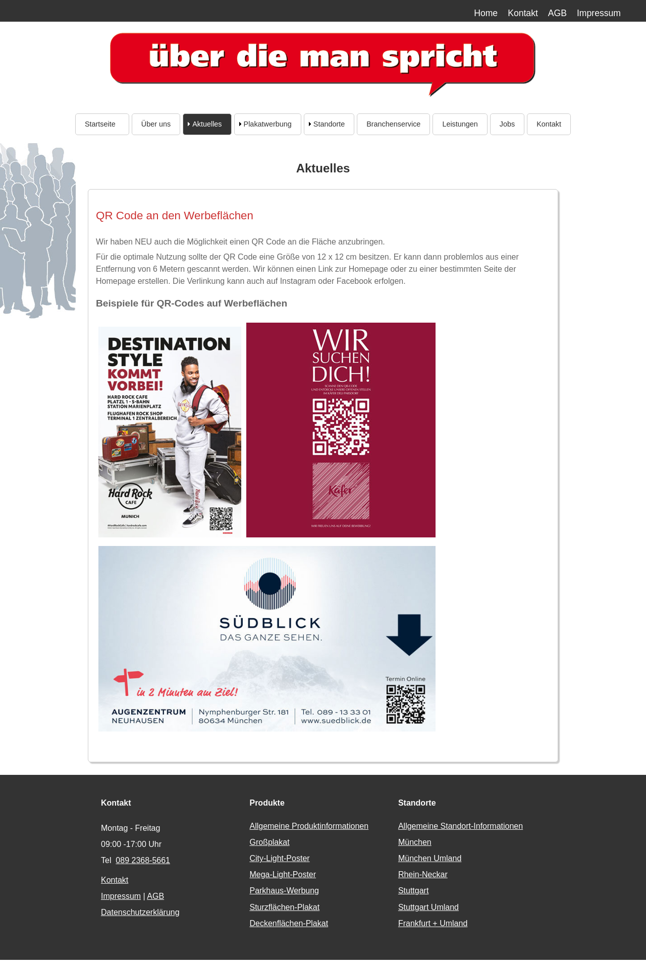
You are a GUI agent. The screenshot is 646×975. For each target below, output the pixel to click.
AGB (557, 13)
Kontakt (523, 13)
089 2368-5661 (143, 860)
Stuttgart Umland (428, 907)
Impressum (599, 13)
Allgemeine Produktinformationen (308, 826)
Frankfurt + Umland (432, 923)
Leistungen (459, 124)
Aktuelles (207, 124)
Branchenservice (393, 124)
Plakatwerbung (268, 124)
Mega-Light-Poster (282, 874)
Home (486, 13)
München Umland (429, 858)
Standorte (329, 124)
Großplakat (269, 842)
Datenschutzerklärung (140, 912)
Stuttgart (413, 890)
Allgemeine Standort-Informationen (460, 826)
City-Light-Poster (279, 858)
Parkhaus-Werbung (284, 890)
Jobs (507, 124)
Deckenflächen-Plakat (288, 923)
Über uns (156, 124)
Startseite (102, 124)
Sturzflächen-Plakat (284, 907)
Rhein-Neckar (423, 874)
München (415, 842)
